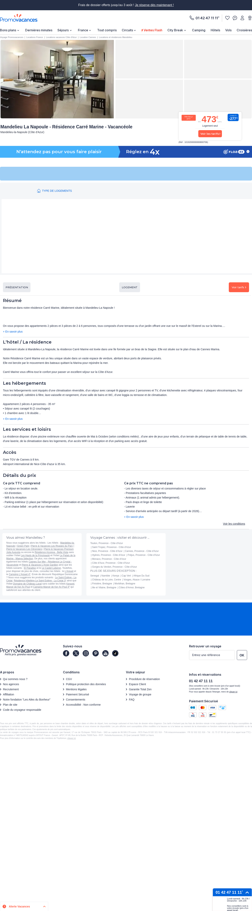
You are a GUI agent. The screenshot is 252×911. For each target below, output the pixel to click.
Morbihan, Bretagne (124, 583)
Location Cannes (88, 37)
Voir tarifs (239, 287)
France (83, 30)
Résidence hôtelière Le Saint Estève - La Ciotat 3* (40, 580)
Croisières (244, 30)
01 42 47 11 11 (207, 18)
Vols (228, 30)
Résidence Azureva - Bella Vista (51, 552)
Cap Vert (126, 575)
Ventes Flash (152, 30)
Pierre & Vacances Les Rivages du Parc (52, 546)
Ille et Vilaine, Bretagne (104, 587)
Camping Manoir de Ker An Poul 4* (51, 587)
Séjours (63, 30)
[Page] (66, 653)
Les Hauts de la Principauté (35, 555)
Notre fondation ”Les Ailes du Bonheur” (26, 699)
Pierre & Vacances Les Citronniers (24, 549)
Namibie (106, 575)
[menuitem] (10, 30)
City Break (175, 30)
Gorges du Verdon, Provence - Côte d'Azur (114, 566)
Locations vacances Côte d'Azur (61, 37)
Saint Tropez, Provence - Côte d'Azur (111, 547)
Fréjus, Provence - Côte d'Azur (144, 555)
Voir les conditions (234, 523)
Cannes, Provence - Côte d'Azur (142, 551)
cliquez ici (71, 738)
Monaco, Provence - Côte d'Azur (109, 559)
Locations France (34, 37)
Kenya (116, 575)
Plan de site (10, 704)
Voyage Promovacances (11, 37)
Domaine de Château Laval (27, 583)
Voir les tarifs (209, 133)
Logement (130, 287)
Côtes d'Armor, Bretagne (132, 587)
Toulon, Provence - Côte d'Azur (106, 543)
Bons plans (8, 30)
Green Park (23, 546)
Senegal (94, 575)
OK (242, 655)
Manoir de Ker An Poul (18, 587)
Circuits (127, 30)
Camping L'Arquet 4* (19, 574)
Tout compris (107, 30)
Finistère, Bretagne (102, 583)
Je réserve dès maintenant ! (154, 5)
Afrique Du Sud (141, 575)
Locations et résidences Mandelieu (115, 37)
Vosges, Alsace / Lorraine (137, 579)
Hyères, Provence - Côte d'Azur (108, 555)
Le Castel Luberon (51, 568)
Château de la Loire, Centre (106, 579)
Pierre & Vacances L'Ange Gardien (40, 564)
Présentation (17, 287)
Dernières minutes (38, 30)
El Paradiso (30, 568)
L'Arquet (69, 571)
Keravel (70, 583)
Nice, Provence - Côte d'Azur (107, 551)
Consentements (75, 699)
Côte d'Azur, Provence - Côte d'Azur (111, 563)
